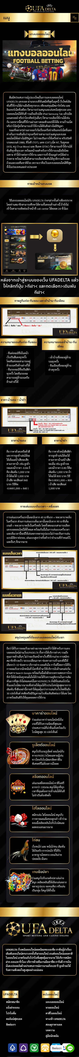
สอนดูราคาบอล (54, 1024)
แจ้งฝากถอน (12, 1007)
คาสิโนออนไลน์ (54, 1013)
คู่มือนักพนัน (52, 1036)
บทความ (50, 1030)
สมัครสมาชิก (13, 1002)
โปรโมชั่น (11, 1013)
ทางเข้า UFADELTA (55, 1019)
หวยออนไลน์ (52, 1007)
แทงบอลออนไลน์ (55, 1002)
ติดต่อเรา (11, 1024)
